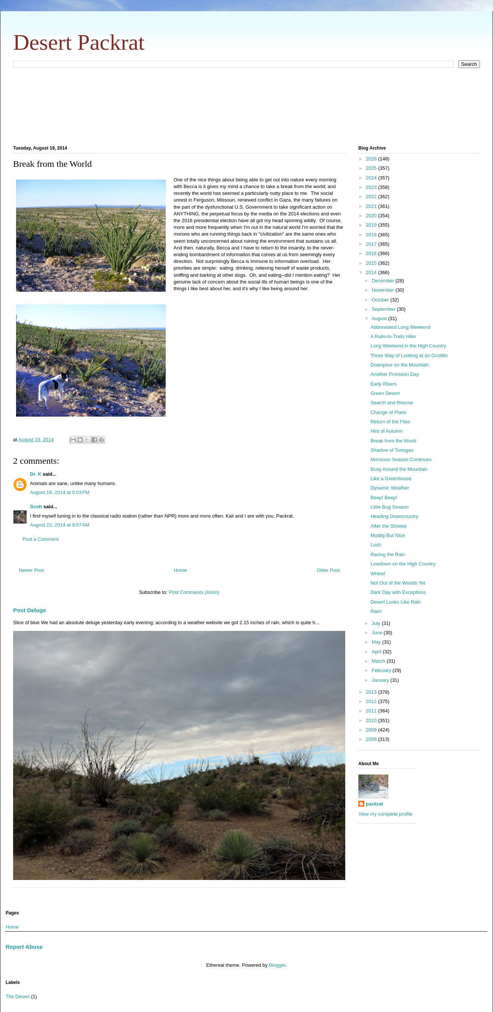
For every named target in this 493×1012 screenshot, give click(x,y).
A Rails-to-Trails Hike (393, 336)
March (379, 661)
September (384, 309)
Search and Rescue (391, 402)
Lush (375, 545)
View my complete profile (385, 814)
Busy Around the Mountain (399, 469)
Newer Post (31, 570)
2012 (372, 701)
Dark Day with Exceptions (398, 592)
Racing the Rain (387, 554)
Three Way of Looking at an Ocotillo (408, 355)
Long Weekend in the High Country (408, 346)
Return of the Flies (390, 421)
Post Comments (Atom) (194, 592)
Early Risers (383, 384)
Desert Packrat (79, 42)
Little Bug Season (389, 507)
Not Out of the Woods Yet (397, 583)
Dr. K (35, 474)
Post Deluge (29, 610)
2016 (372, 253)
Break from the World (393, 441)
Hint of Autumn (386, 431)
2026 (372, 159)
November (384, 290)
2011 (372, 711)
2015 (372, 263)
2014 (372, 272)
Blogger (277, 965)
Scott (36, 506)
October (381, 300)
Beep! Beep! (383, 497)
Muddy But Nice (387, 535)
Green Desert (384, 393)
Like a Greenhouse (390, 478)
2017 (372, 244)
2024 (372, 178)
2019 (372, 225)
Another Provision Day (394, 374)
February (382, 670)
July (377, 623)
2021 (372, 206)
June (378, 632)
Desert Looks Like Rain (395, 602)
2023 (372, 187)
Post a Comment (40, 539)
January (381, 680)
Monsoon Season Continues (400, 459)
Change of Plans (388, 412)
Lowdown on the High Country (402, 564)
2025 (372, 168)
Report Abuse (24, 947)
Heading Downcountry (394, 516)
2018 (372, 234)
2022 (372, 196)
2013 (372, 692)
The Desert (18, 996)
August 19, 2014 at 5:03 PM (59, 492)
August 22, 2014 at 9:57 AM (59, 525)
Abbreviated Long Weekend (400, 327)
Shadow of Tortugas (391, 450)
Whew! (377, 573)
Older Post (328, 570)
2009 (372, 730)
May (377, 642)
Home (180, 570)
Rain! (376, 611)
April (377, 651)
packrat (374, 804)
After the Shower (388, 526)
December (384, 280)
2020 (372, 215)
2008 (372, 739)
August (380, 318)
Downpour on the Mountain (399, 365)
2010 (372, 720)
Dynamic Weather (389, 488)
